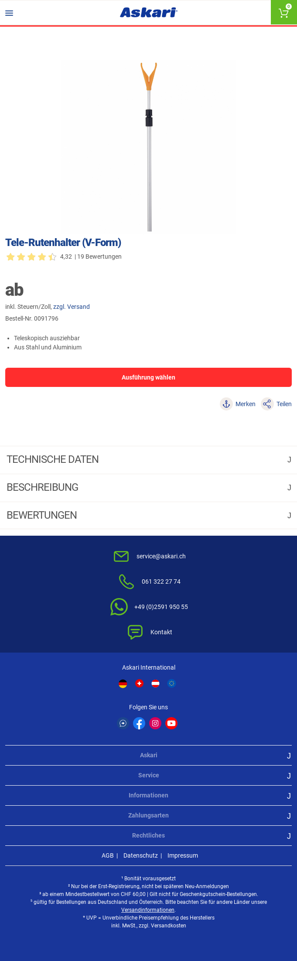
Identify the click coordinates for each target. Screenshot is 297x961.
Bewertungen (43, 515)
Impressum (182, 855)
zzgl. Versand (71, 306)
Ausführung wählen (148, 377)
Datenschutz (140, 855)
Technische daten (54, 459)
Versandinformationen (147, 910)
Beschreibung (43, 487)
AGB (108, 855)
